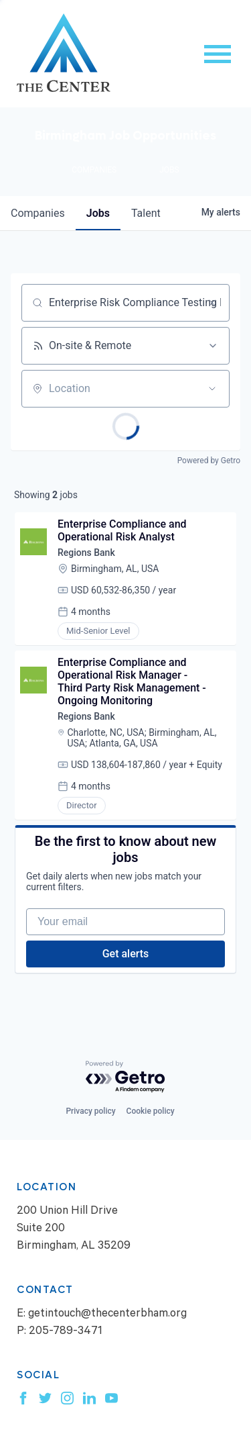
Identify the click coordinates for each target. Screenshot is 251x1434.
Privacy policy (90, 1111)
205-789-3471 (65, 1332)
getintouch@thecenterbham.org (107, 1314)
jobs (98, 213)
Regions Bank (86, 552)
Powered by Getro (208, 460)
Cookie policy (151, 1111)
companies (38, 213)
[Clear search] (212, 303)
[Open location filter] (212, 388)
